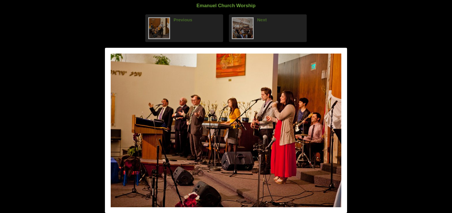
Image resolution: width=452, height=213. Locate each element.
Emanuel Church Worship (226, 5)
